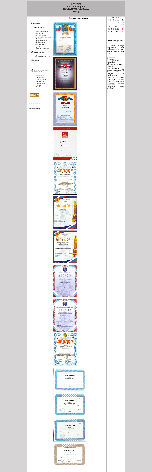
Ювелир (38, 46)
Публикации (40, 81)
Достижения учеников (40, 84)
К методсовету (41, 79)
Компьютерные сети (43, 56)
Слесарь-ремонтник (42, 48)
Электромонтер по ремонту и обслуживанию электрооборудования (43, 34)
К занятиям (40, 77)
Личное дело (40, 76)
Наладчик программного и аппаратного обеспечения (41, 41)
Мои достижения (42, 87)
